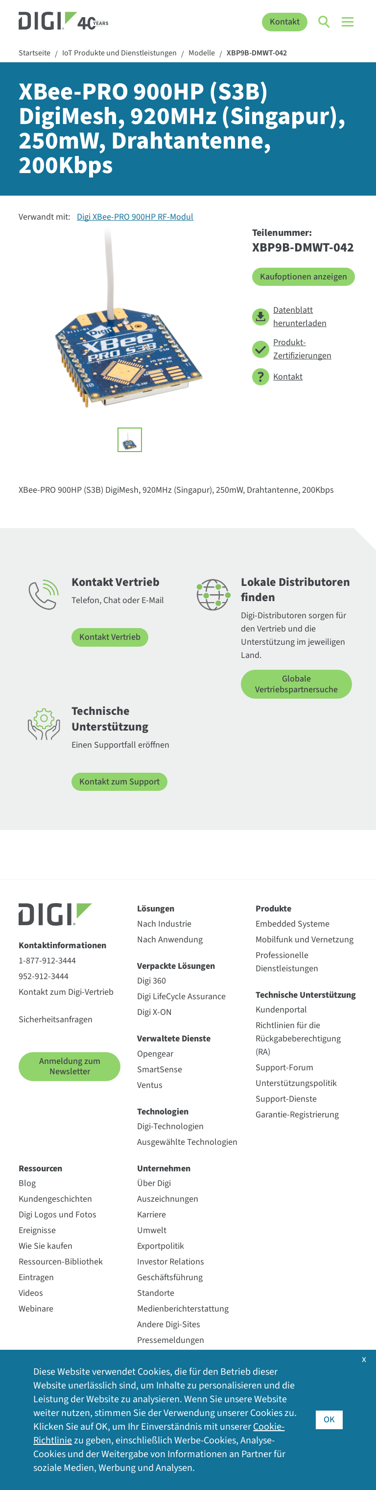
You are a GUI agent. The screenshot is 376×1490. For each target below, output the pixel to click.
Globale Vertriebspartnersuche (296, 684)
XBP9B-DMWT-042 (257, 53)
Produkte (273, 908)
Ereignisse (37, 1230)
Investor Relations (170, 1262)
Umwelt (151, 1230)
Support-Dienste (286, 1099)
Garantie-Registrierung (297, 1115)
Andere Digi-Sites (168, 1324)
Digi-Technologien (170, 1126)
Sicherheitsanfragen (56, 1019)
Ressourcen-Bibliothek (61, 1262)
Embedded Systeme (292, 924)
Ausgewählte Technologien (187, 1142)
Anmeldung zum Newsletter (69, 1066)
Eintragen (36, 1277)
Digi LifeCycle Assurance (181, 996)
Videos (31, 1293)
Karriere (151, 1215)
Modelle (201, 53)
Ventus (150, 1085)
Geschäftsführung (170, 1277)
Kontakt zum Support (119, 782)
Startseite (34, 53)
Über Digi (154, 1183)
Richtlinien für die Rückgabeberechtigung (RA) (298, 1038)
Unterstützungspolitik (296, 1083)
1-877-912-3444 (47, 961)
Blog (27, 1183)
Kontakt (285, 22)
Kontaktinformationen (62, 945)
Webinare (36, 1309)
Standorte (155, 1293)
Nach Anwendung (170, 940)
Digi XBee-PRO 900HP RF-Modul (135, 217)
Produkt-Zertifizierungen (291, 349)
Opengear (155, 1054)
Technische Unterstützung (306, 995)
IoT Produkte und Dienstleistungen (119, 53)
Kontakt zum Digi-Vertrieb (66, 992)
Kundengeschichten (55, 1199)
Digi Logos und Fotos (57, 1215)
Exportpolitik (160, 1246)
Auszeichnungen (167, 1199)
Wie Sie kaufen (45, 1246)
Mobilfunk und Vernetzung (304, 940)
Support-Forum (284, 1067)
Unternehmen (163, 1168)
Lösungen (155, 908)
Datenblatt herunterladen (289, 316)
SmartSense (159, 1069)
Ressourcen (40, 1168)
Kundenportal (281, 1010)
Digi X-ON (154, 1012)
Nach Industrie (164, 924)
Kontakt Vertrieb (110, 637)
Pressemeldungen (170, 1340)
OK (329, 1420)
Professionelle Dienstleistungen (287, 962)
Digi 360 (151, 981)
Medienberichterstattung (183, 1309)
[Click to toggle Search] (324, 22)
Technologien (162, 1111)
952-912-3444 (44, 976)
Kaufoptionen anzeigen (303, 277)
